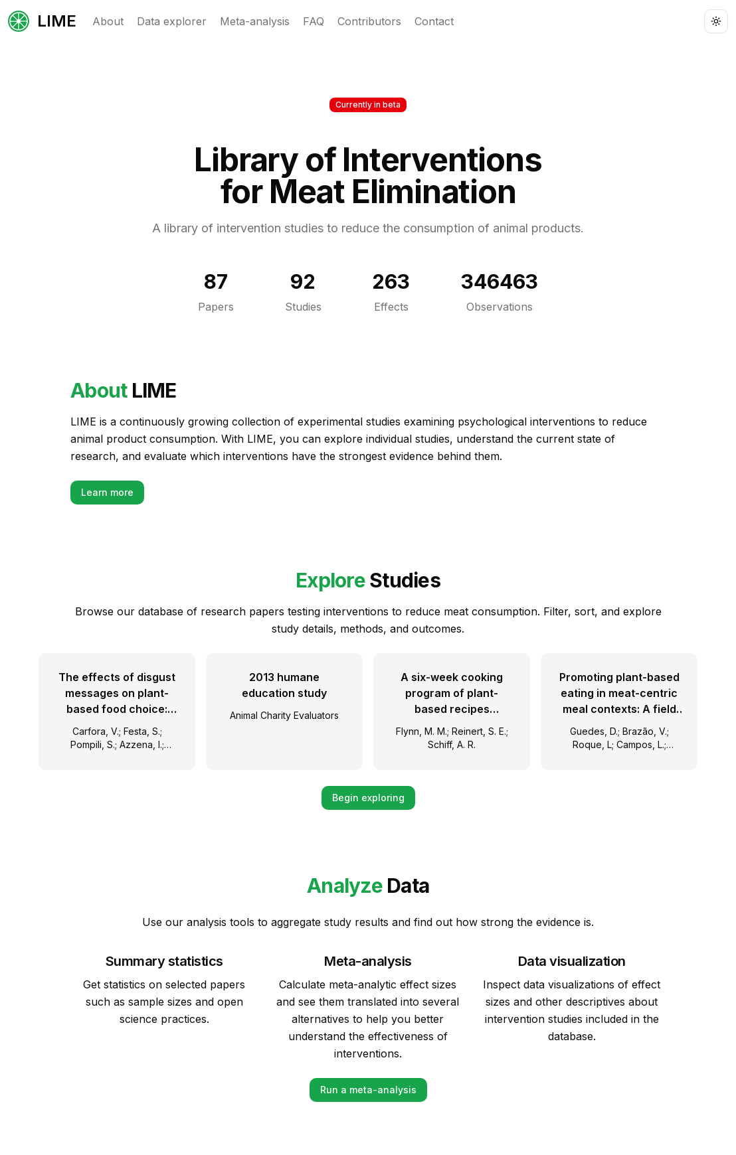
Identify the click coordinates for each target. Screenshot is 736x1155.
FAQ (313, 21)
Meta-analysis (255, 21)
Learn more (107, 492)
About (108, 21)
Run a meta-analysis (368, 1089)
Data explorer (172, 21)
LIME (42, 21)
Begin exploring (368, 797)
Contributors (369, 21)
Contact (434, 21)
